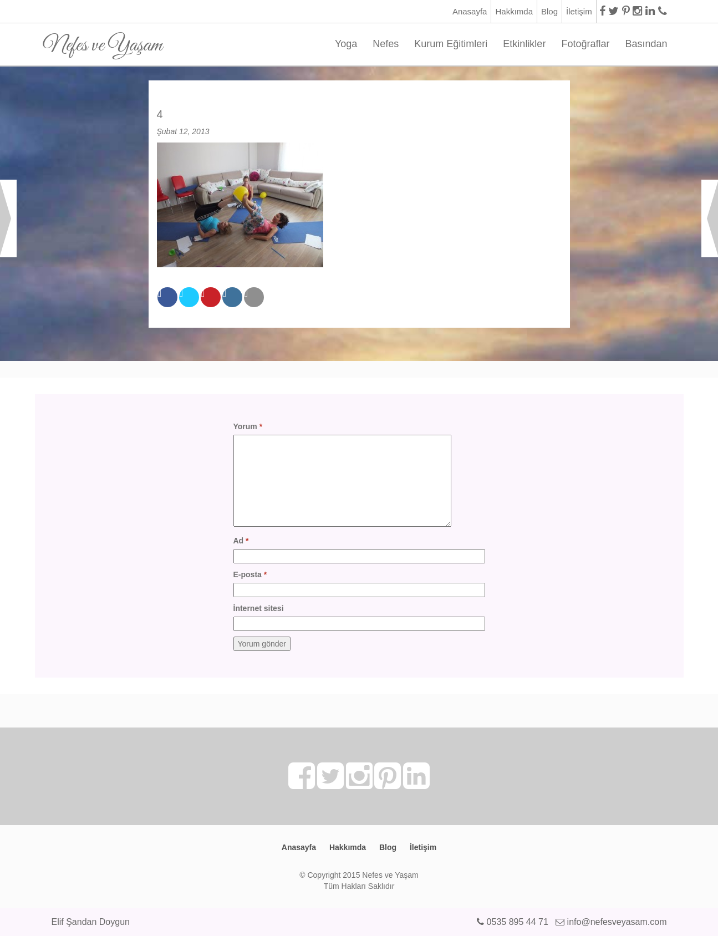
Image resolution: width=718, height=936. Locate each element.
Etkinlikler (524, 43)
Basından (646, 43)
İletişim (579, 11)
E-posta (250, 574)
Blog (549, 11)
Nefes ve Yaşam (102, 41)
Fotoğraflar (585, 43)
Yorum (248, 426)
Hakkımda (514, 11)
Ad (241, 540)
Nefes (386, 43)
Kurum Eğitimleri (450, 43)
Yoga (346, 43)
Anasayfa (469, 11)
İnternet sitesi (258, 608)
